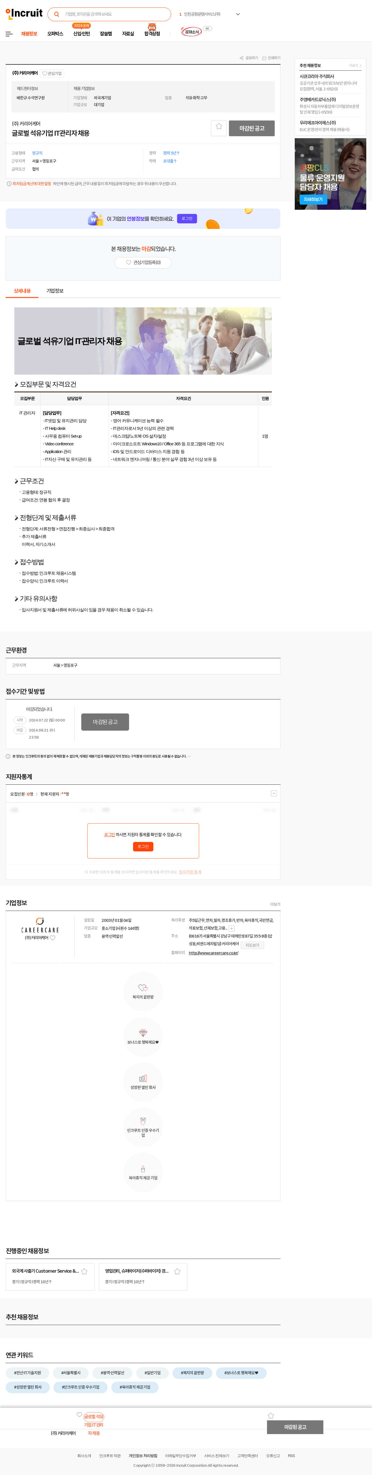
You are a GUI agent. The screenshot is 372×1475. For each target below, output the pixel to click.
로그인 (109, 835)
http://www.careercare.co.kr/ (213, 953)
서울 (56, 665)
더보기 (275, 904)
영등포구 (70, 665)
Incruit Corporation (191, 1465)
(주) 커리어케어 (24, 73)
